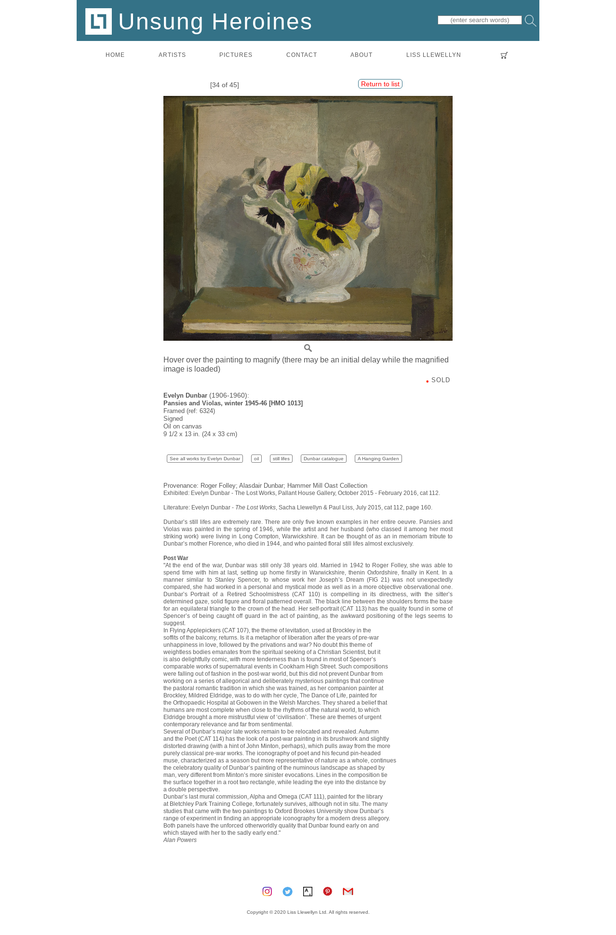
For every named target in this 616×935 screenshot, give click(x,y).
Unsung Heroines (199, 21)
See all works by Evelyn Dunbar (205, 458)
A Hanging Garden (378, 458)
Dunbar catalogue (324, 458)
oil (256, 458)
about (361, 54)
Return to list (380, 84)
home (115, 54)
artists (172, 54)
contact (301, 54)
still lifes (281, 458)
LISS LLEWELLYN (433, 54)
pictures (236, 54)
